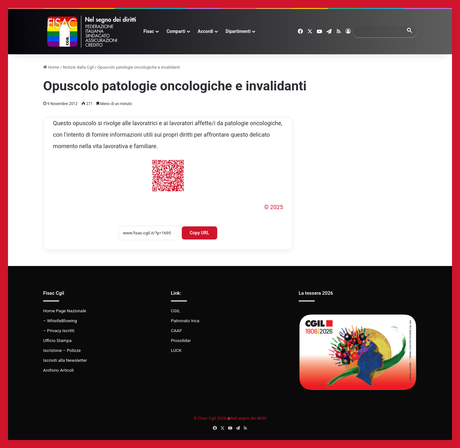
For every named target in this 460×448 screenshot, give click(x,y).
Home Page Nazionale (64, 310)
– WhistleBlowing (60, 320)
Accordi (205, 31)
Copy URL (199, 232)
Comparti (175, 31)
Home (51, 67)
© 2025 (273, 207)
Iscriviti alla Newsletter (65, 360)
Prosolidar (181, 340)
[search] (379, 31)
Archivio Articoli (58, 370)
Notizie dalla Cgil (78, 67)
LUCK (176, 350)
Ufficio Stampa (57, 340)
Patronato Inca (185, 320)
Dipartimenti (238, 31)
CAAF (176, 330)
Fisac (148, 31)
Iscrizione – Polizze (62, 350)
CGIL (175, 310)
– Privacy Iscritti (58, 330)
